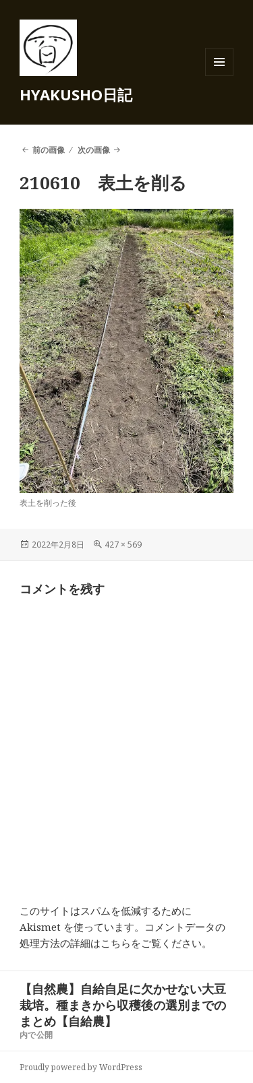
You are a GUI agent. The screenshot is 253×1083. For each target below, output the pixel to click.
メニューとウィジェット (219, 75)
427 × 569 (123, 544)
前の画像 (48, 150)
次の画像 (94, 150)
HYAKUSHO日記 (76, 94)
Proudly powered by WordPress (81, 1067)
